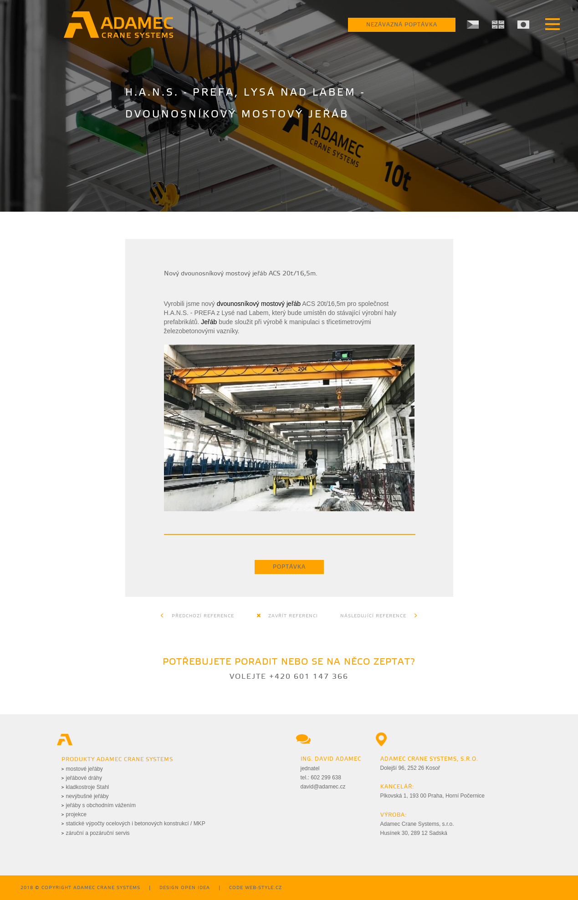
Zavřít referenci (287, 616)
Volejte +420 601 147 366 (289, 676)
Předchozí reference (197, 616)
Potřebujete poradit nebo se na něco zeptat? (289, 662)
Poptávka (289, 567)
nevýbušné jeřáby (87, 796)
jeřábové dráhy (84, 778)
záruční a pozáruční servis (98, 833)
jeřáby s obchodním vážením (101, 805)
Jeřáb (209, 321)
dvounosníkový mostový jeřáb (259, 303)
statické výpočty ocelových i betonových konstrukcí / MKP (135, 823)
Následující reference (379, 616)
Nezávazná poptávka (401, 24)
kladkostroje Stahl (87, 787)
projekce (76, 814)
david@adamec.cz (323, 786)
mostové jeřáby (84, 769)
